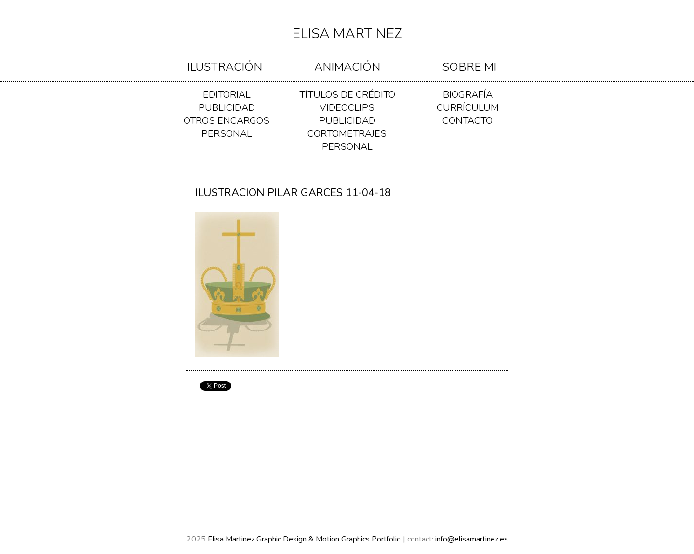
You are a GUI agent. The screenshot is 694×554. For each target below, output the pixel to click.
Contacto (467, 120)
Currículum (468, 107)
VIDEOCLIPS (347, 107)
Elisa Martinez (347, 33)
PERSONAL (226, 133)
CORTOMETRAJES (347, 133)
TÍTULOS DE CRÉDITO (347, 94)
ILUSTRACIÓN (224, 67)
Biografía (468, 94)
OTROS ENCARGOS (226, 120)
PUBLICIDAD (227, 107)
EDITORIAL (227, 94)
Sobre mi (469, 67)
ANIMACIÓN (347, 67)
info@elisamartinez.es (471, 539)
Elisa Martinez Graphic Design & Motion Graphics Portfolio (305, 539)
